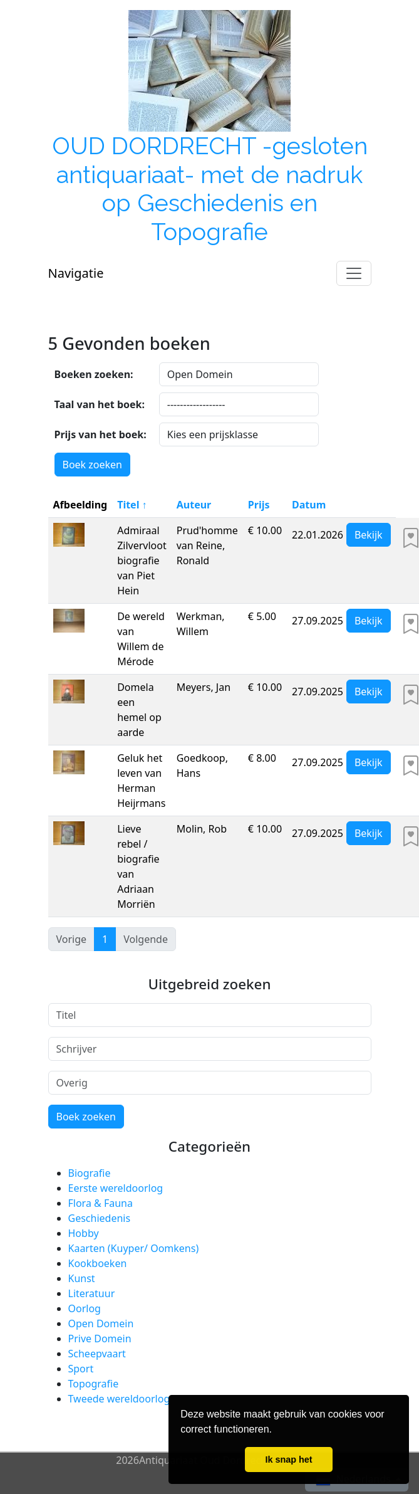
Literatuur (91, 1293)
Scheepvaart (97, 1353)
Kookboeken (97, 1263)
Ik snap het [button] (288, 1460)
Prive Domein (100, 1338)
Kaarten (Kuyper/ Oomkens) (133, 1248)
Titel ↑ (132, 505)
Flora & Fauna (100, 1203)
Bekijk (368, 535)
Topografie (93, 1384)
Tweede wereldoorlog (119, 1399)
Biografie (89, 1173)
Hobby (83, 1233)
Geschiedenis (99, 1218)
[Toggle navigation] (353, 273)
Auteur (194, 505)
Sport (81, 1369)
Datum (309, 505)
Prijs (259, 505)
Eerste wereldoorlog (115, 1188)
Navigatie (76, 273)
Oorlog (84, 1308)
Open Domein (101, 1323)
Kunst (81, 1278)
